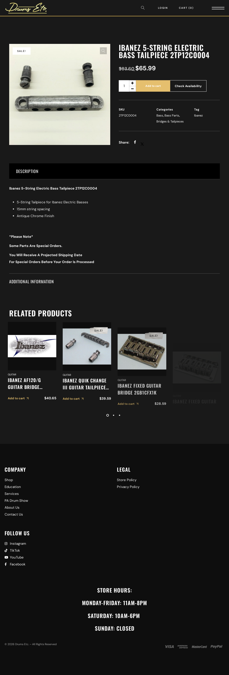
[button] (103, 50)
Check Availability (188, 86)
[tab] (114, 171)
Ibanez (198, 115)
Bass (159, 115)
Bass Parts (171, 115)
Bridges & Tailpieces (170, 121)
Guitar (12, 386)
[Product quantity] (127, 86)
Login (163, 7)
